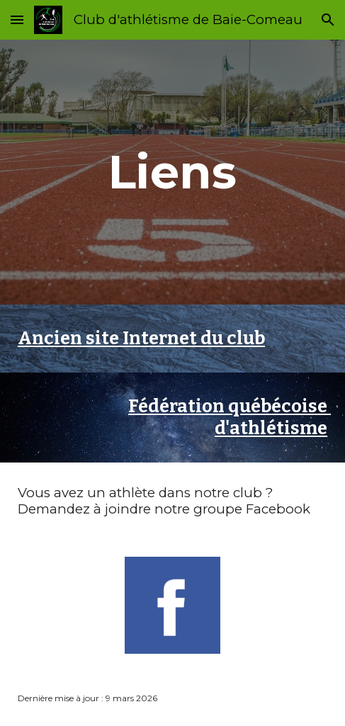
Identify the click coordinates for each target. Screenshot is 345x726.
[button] (17, 19)
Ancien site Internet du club (141, 338)
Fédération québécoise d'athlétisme (229, 417)
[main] (172, 171)
